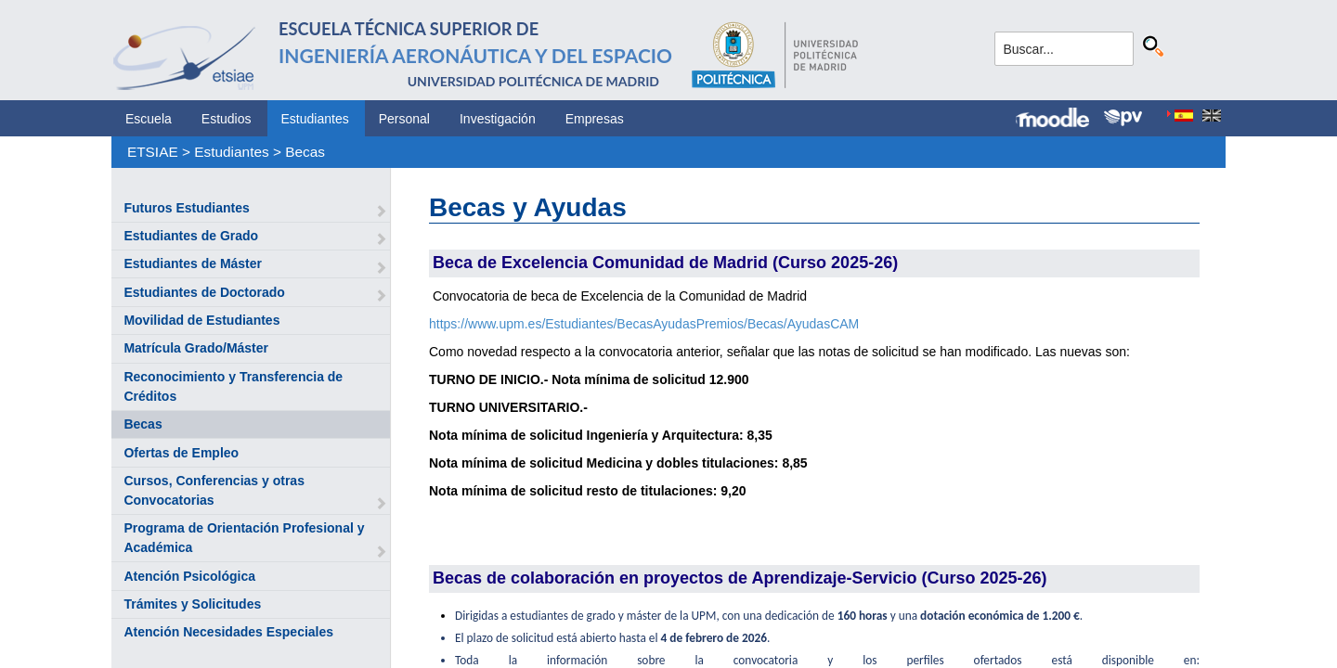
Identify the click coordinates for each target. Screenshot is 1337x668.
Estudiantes (315, 118)
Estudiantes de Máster (192, 263)
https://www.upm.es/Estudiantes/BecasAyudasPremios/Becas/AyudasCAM (644, 323)
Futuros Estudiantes (186, 207)
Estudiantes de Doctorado (203, 292)
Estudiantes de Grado (190, 235)
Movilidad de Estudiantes (201, 320)
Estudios (226, 118)
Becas (305, 152)
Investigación (498, 118)
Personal (404, 118)
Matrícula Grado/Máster (195, 347)
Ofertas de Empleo (181, 452)
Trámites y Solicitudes (192, 604)
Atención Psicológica (189, 576)
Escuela (148, 118)
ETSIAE (152, 152)
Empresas (594, 118)
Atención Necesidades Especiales (228, 631)
